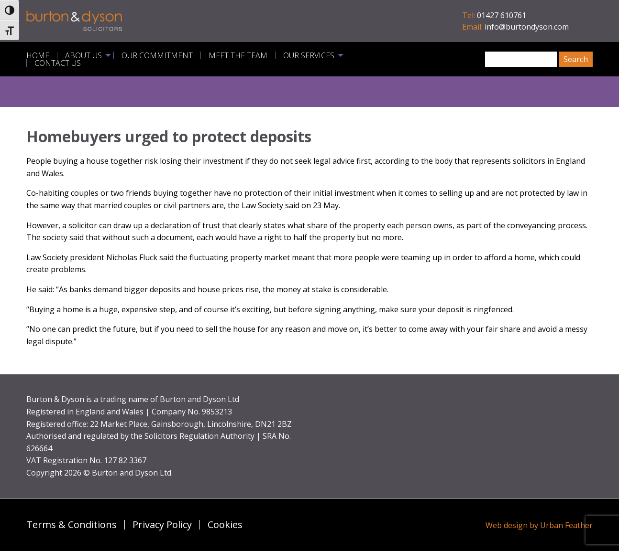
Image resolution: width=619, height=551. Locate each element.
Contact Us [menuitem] (57, 63)
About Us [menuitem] (83, 55)
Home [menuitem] (37, 55)
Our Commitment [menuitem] (157, 55)
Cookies (225, 525)
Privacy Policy (162, 525)
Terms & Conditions (71, 525)
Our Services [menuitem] (308, 55)
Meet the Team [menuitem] (238, 55)
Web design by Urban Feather (539, 525)
